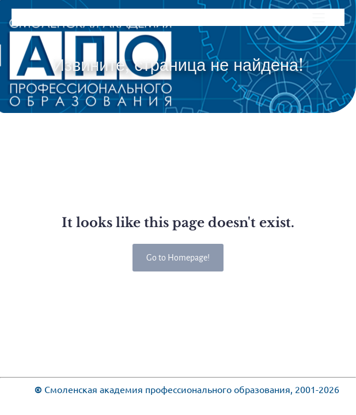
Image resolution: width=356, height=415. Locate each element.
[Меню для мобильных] (318, 17)
